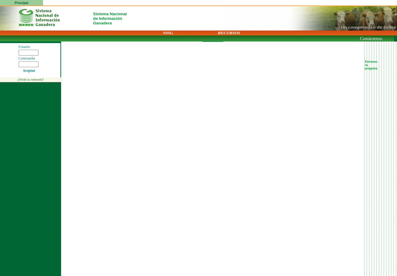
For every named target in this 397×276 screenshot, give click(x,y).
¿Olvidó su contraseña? (30, 79)
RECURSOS (229, 33)
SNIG (168, 33)
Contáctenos (371, 38)
